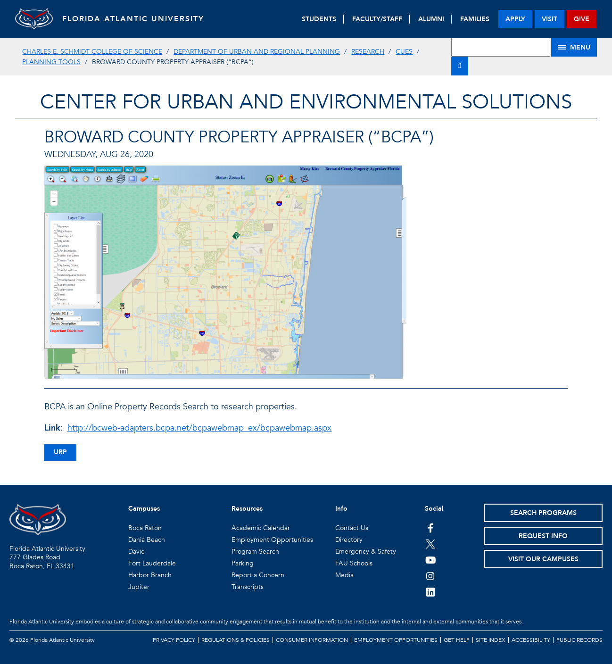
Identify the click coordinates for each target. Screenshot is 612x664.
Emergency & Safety (365, 551)
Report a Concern (258, 575)
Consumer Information (312, 640)
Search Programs (543, 512)
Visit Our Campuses (543, 559)
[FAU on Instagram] (431, 576)
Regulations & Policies (235, 640)
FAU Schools (353, 563)
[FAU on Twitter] (431, 543)
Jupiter (138, 586)
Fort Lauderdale (152, 563)
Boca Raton (145, 527)
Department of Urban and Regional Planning (257, 51)
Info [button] (341, 508)
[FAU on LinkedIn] (431, 592)
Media (344, 575)
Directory (349, 539)
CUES (404, 51)
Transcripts (248, 586)
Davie (136, 551)
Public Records (579, 640)
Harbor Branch (150, 575)
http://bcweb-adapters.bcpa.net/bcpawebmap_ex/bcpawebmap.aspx (199, 428)
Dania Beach (146, 539)
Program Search (255, 551)
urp (60, 452)
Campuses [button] (144, 508)
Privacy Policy (174, 640)
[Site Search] (500, 47)
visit (549, 19)
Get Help (457, 640)
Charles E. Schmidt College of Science (92, 51)
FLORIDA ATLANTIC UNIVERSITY (133, 19)
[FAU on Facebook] (431, 527)
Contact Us (351, 527)
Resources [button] (247, 508)
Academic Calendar (261, 527)
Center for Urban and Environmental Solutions (306, 102)
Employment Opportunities (272, 539)
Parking (243, 563)
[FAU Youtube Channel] (431, 559)
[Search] (459, 66)
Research (367, 51)
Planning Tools (51, 62)
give (581, 19)
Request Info (543, 535)
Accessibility (531, 640)
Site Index (490, 640)
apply (515, 19)
